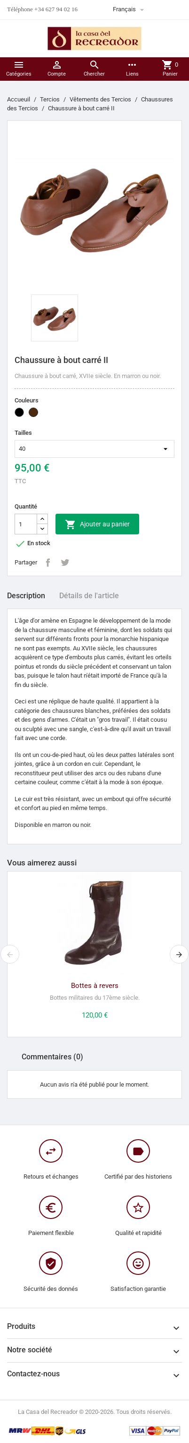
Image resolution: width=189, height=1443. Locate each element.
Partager (48, 562)
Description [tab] (26, 595)
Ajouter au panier (97, 524)
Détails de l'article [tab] (89, 595)
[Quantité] (26, 524)
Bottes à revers (94, 985)
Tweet (65, 562)
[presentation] (9, 954)
